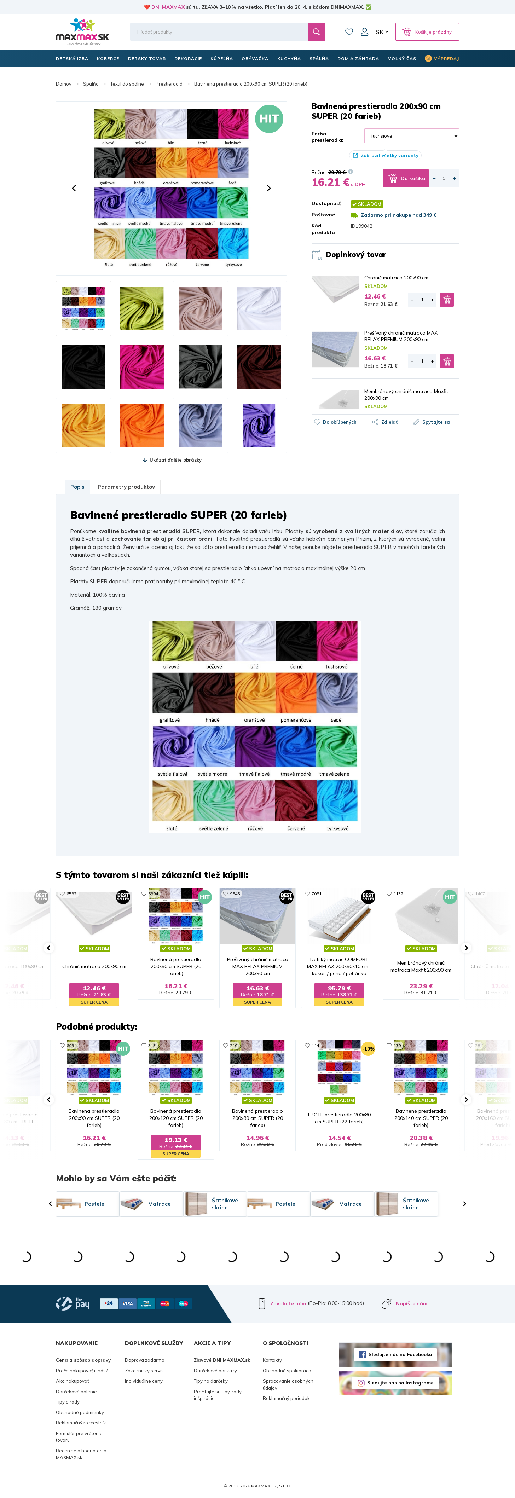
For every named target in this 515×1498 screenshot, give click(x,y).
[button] (74, 188)
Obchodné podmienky (80, 1412)
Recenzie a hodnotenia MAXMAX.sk (81, 1454)
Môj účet (365, 32)
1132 (398, 893)
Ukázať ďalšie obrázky (176, 460)
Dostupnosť (326, 203)
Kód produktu (323, 228)
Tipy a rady (68, 1402)
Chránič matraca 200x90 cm (396, 277)
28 (477, 1045)
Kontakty (272, 1360)
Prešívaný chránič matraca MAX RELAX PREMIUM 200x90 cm (401, 336)
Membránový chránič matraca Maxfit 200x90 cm (406, 394)
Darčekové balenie (76, 1391)
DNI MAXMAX (168, 7)
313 (152, 1045)
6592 (71, 893)
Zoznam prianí (349, 32)
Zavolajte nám (288, 1303)
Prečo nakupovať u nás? (82, 1370)
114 (315, 1045)
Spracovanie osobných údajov (288, 1384)
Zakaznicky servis (144, 1370)
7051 (317, 893)
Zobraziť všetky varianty (389, 155)
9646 (235, 893)
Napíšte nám (411, 1303)
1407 (480, 893)
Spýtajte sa (436, 422)
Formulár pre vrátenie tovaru (79, 1436)
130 (397, 1045)
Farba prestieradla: (327, 137)
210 (233, 1045)
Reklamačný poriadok (286, 1398)
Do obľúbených (340, 422)
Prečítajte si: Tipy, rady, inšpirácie (218, 1395)
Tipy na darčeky (211, 1381)
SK (379, 31)
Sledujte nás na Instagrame (400, 1383)
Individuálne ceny (144, 1381)
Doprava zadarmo (144, 1360)
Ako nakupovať (72, 1381)
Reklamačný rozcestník (81, 1422)
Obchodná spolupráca (287, 1370)
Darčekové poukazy (215, 1370)
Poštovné (323, 215)
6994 (153, 893)
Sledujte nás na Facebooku (400, 1354)
